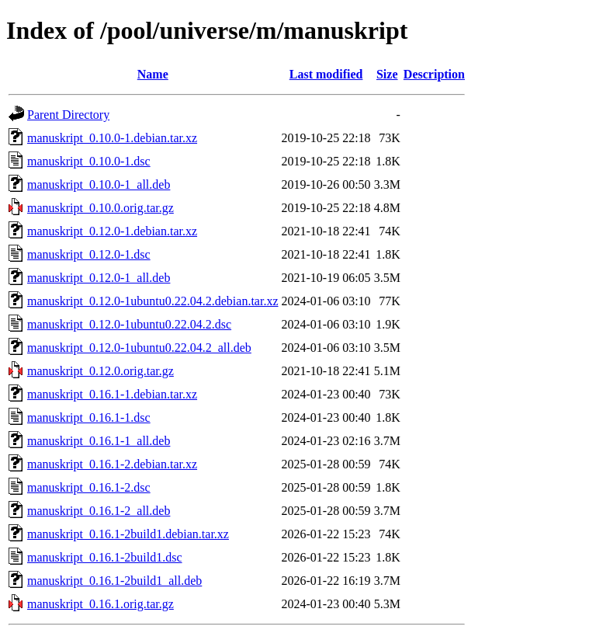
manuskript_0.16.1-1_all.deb (98, 440)
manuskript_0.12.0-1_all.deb (98, 277)
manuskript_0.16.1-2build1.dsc (104, 557)
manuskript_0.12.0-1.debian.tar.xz (112, 231)
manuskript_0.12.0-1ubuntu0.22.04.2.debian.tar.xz (153, 301)
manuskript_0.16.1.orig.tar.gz (100, 603)
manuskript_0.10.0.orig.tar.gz (100, 207)
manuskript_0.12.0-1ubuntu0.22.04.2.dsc (129, 324)
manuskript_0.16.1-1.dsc (89, 417)
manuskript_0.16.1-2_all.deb (98, 510)
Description (434, 74)
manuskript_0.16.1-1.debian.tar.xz (112, 394)
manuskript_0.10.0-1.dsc (89, 161)
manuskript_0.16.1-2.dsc (89, 487)
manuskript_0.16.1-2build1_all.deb (114, 580)
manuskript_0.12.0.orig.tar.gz (100, 370)
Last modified (326, 74)
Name (152, 74)
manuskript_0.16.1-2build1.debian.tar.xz (128, 534)
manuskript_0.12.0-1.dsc (89, 254)
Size (387, 74)
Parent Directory (68, 114)
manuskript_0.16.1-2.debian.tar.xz (112, 464)
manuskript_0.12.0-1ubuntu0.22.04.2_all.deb (139, 347)
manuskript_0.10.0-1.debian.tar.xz (112, 137)
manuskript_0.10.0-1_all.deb (98, 184)
